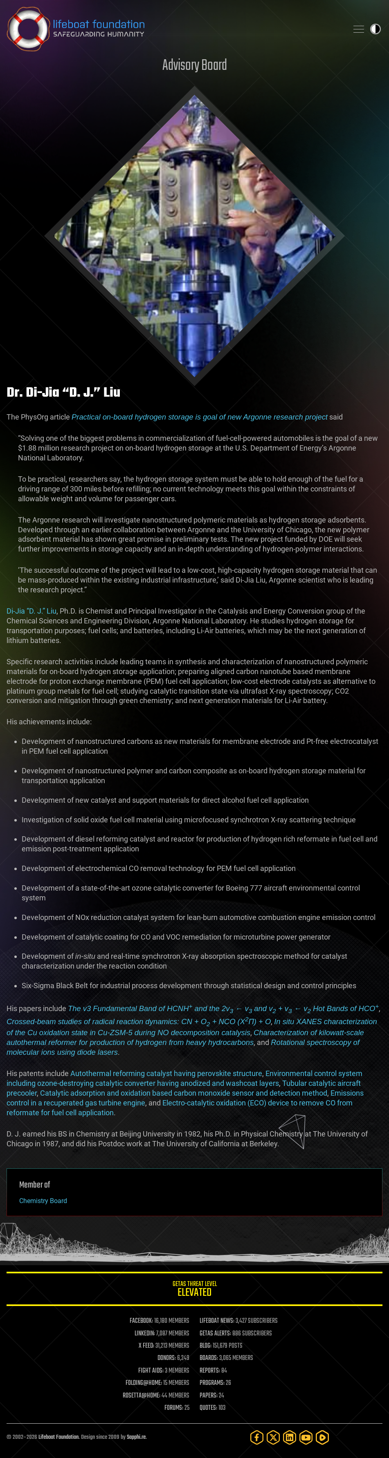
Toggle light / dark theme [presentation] (375, 29)
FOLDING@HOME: (144, 1383)
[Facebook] (256, 1437)
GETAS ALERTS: (215, 1333)
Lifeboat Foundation (58, 1437)
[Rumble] (322, 1437)
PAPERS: (209, 1396)
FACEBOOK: (141, 1321)
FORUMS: (173, 1408)
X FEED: (146, 1346)
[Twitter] (273, 1437)
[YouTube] (306, 1437)
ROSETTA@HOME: (141, 1396)
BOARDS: (209, 1358)
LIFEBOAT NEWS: (217, 1321)
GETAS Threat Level (194, 1290)
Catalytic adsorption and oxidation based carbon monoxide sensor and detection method (183, 1093)
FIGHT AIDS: (151, 1371)
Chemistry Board (43, 1201)
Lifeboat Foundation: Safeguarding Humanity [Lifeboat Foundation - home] (174, 29)
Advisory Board (194, 66)
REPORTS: (210, 1371)
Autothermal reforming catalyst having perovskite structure (166, 1073)
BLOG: (205, 1346)
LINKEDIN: (145, 1333)
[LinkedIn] (289, 1437)
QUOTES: (208, 1408)
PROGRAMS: (212, 1383)
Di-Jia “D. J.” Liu (31, 611)
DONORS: (166, 1358)
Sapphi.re (136, 1437)
